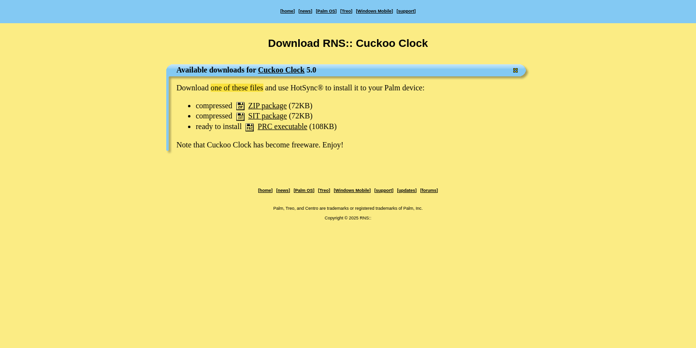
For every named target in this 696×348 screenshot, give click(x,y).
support (406, 11)
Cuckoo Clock (281, 70)
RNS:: (365, 218)
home (287, 11)
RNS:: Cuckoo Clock (375, 43)
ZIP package (267, 106)
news (305, 11)
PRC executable (282, 126)
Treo (346, 11)
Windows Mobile (375, 11)
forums (428, 190)
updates (406, 190)
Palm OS (326, 11)
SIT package (267, 116)
